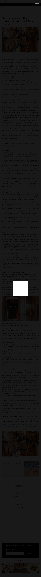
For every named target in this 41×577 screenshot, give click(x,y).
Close (37, 2)
